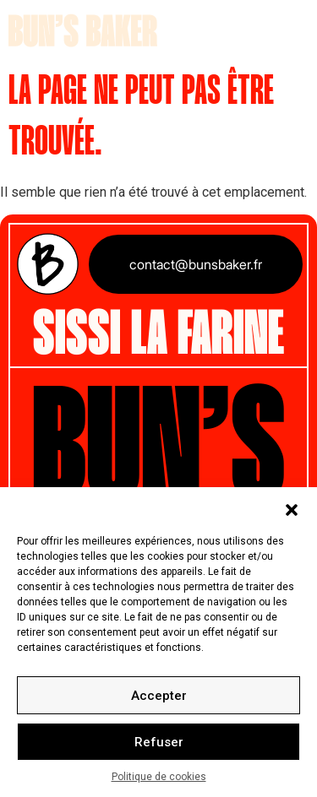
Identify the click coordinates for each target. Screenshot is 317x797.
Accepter (159, 695)
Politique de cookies (159, 777)
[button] (291, 508)
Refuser (158, 742)
